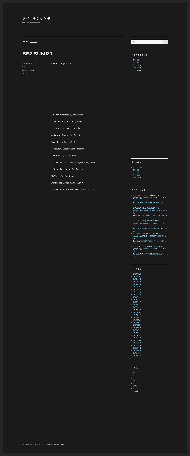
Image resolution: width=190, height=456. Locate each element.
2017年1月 (137, 335)
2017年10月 (137, 315)
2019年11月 (137, 277)
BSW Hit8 (137, 178)
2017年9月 (137, 317)
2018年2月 (137, 305)
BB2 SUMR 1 (37, 54)
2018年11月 (137, 289)
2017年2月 (137, 333)
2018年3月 (137, 302)
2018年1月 (137, 307)
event (135, 391)
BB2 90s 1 (137, 70)
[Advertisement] (150, 115)
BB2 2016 (136, 60)
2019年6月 (137, 279)
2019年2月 (137, 284)
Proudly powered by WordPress (51, 444)
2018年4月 (137, 299)
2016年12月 (137, 338)
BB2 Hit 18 (137, 65)
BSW (135, 386)
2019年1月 (137, 287)
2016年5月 (137, 353)
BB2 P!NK (137, 173)
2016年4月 (137, 356)
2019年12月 (137, 274)
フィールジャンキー (38, 18)
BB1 (134, 373)
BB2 (24, 67)
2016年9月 (137, 345)
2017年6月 (137, 322)
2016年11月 (137, 340)
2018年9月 (137, 292)
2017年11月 (137, 312)
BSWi (135, 388)
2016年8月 (137, 348)
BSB (134, 381)
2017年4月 (137, 328)
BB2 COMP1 (137, 168)
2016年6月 (137, 351)
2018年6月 (137, 297)
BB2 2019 (136, 170)
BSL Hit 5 (136, 63)
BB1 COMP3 (137, 175)
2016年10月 (137, 343)
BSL (134, 383)
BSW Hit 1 (137, 68)
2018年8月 (137, 294)
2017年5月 (137, 325)
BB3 (134, 378)
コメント (25, 73)
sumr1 (32, 70)
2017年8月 (137, 320)
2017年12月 (137, 310)
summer (25, 70)
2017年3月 (137, 330)
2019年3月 (137, 282)
